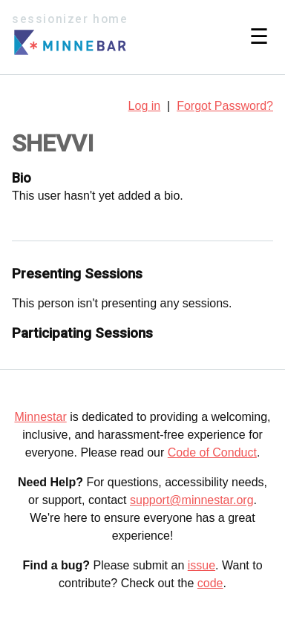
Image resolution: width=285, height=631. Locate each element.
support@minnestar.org (192, 500)
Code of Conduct (212, 452)
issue (201, 565)
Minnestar (40, 417)
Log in (144, 105)
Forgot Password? (225, 105)
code (210, 583)
